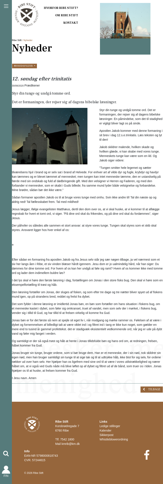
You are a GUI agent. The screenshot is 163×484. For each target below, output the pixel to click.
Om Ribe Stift (66, 15)
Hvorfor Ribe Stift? (61, 8)
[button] (6, 453)
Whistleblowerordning (114, 439)
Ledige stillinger (110, 426)
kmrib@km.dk (71, 444)
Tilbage (154, 389)
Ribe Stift (16, 40)
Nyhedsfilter (23, 65)
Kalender (105, 430)
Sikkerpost (106, 435)
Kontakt (70, 23)
